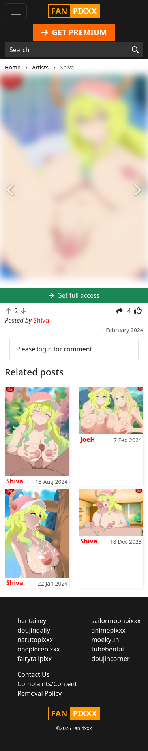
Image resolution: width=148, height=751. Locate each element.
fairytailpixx (34, 658)
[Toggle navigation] (16, 11)
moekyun (105, 639)
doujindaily (33, 630)
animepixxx (109, 630)
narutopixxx (35, 639)
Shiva (14, 481)
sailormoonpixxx (116, 620)
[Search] (135, 49)
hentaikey (31, 620)
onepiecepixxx (38, 649)
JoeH (88, 439)
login (44, 349)
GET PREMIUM (74, 32)
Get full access (74, 295)
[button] (11, 190)
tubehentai (108, 649)
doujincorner (111, 658)
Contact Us (33, 674)
